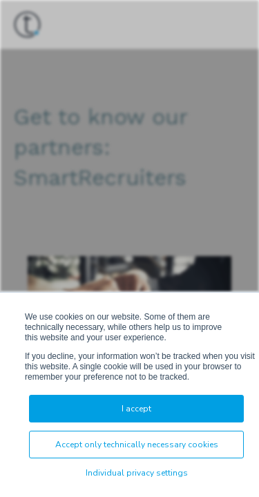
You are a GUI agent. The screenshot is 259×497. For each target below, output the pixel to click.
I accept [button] (136, 408)
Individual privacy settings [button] (137, 472)
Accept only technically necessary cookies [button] (136, 444)
